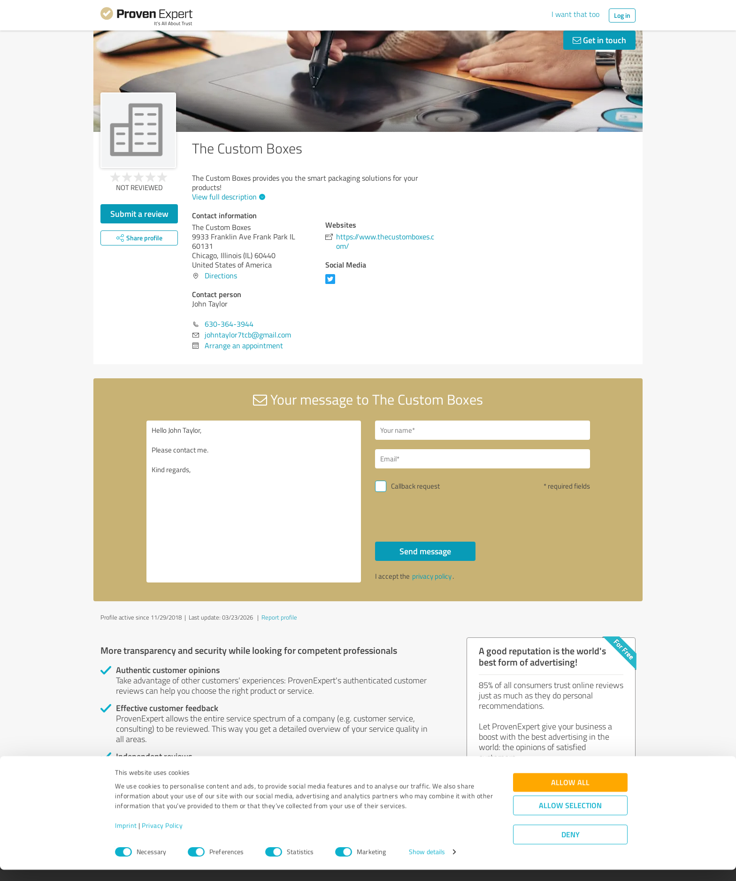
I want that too (575, 14)
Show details (427, 863)
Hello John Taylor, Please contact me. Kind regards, (253, 501)
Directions (221, 275)
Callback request (415, 486)
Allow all (570, 794)
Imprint (126, 837)
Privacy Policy (162, 837)
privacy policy (432, 576)
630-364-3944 (229, 324)
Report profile (279, 617)
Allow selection (570, 817)
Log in (622, 15)
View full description (227, 197)
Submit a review (139, 213)
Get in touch (599, 40)
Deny (570, 846)
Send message (425, 551)
